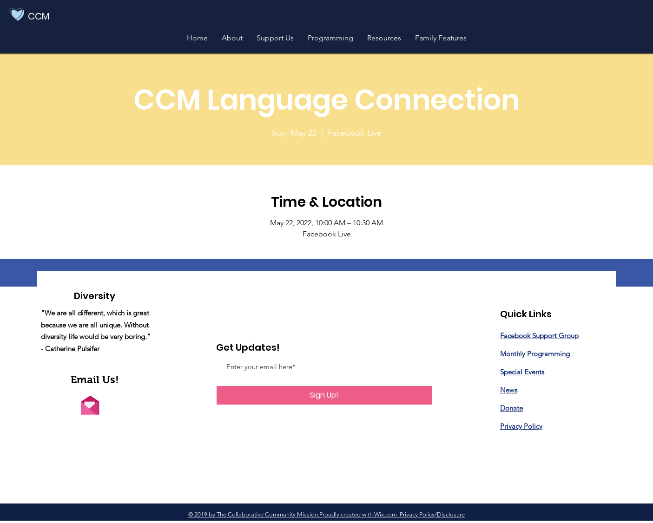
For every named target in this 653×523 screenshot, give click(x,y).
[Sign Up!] (324, 395)
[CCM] (51, 16)
